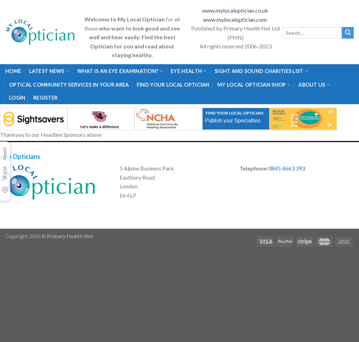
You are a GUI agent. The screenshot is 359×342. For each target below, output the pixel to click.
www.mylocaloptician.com (235, 19)
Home (13, 71)
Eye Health (188, 71)
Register (45, 98)
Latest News (49, 71)
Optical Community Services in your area (69, 85)
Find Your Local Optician (173, 85)
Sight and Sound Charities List (261, 71)
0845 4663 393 (286, 168)
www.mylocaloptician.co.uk (235, 10)
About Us (314, 84)
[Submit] (348, 33)
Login (17, 98)
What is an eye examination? (120, 71)
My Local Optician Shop (254, 84)
